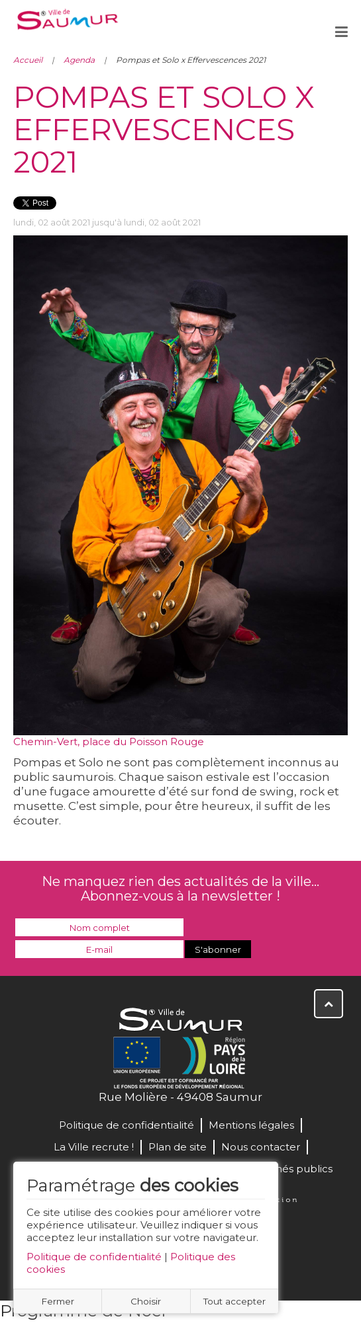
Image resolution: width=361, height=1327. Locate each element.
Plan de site (177, 1147)
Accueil (27, 60)
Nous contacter (260, 1147)
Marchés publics (291, 1168)
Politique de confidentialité (94, 1256)
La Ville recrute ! (94, 1147)
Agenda (79, 60)
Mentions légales (251, 1125)
